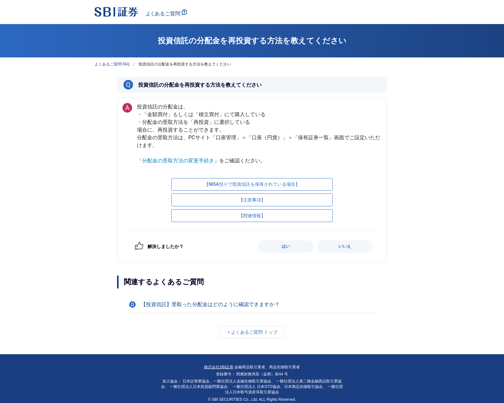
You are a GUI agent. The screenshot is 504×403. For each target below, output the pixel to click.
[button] (252, 304)
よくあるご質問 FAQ (112, 64)
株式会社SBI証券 (218, 367)
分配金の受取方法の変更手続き (178, 161)
